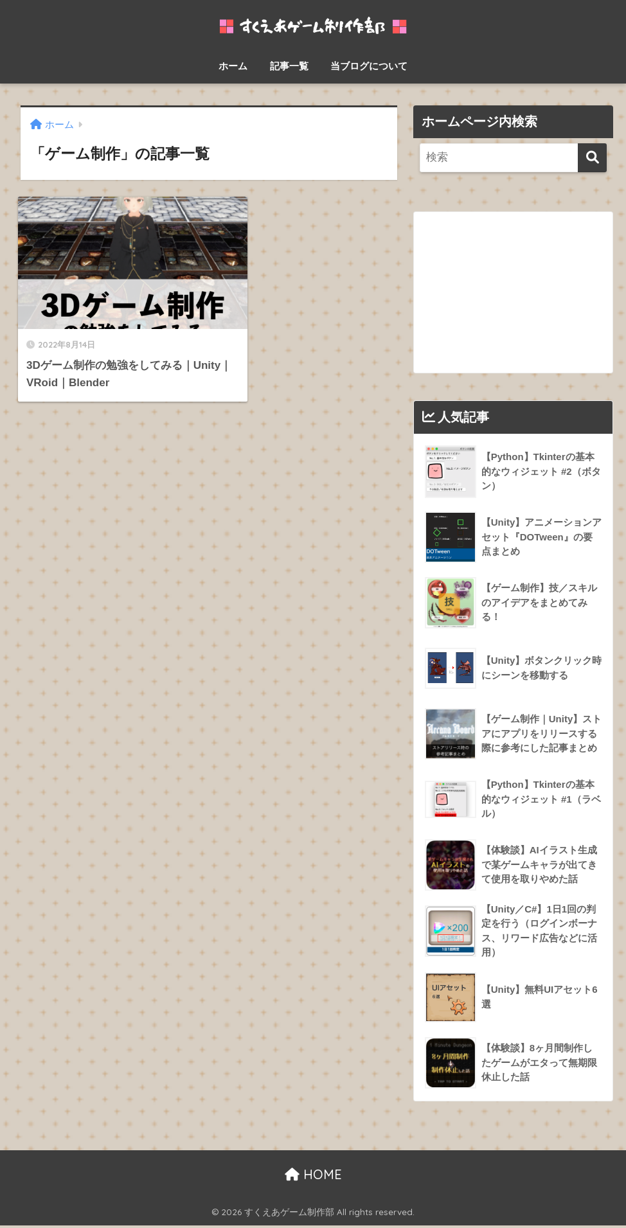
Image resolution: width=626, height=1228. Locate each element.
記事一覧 (289, 65)
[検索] (592, 157)
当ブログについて (368, 65)
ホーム (233, 65)
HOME (313, 1176)
